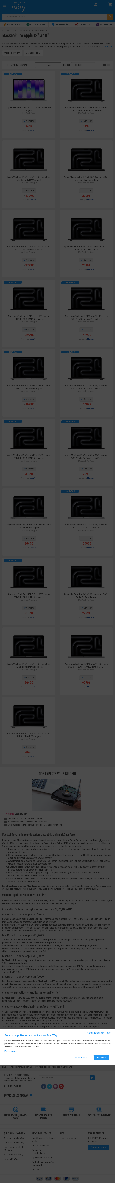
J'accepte (101, 1057)
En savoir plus (10, 1051)
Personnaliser (80, 1057)
